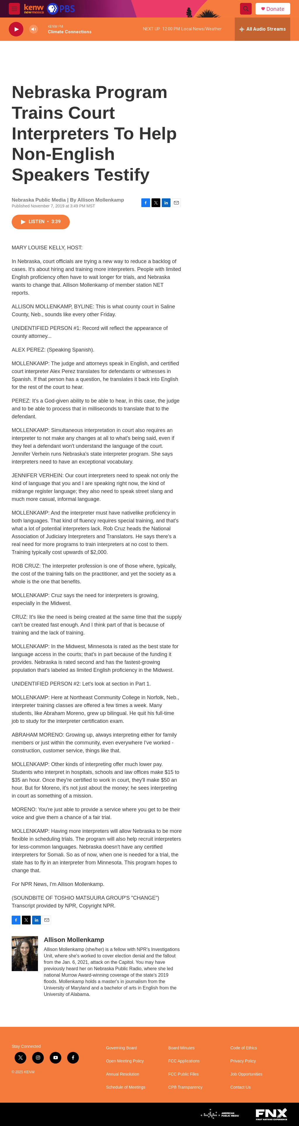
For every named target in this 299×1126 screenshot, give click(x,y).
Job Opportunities (246, 1074)
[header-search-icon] (246, 9)
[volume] (34, 29)
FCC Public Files (183, 1074)
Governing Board (121, 1048)
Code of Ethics (243, 1048)
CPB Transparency (185, 1087)
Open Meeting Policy (125, 1061)
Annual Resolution (122, 1074)
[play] (16, 29)
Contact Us (240, 1087)
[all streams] (262, 29)
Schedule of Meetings (125, 1087)
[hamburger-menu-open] (14, 9)
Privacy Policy (243, 1061)
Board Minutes (181, 1048)
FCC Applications (183, 1061)
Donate (275, 9)
